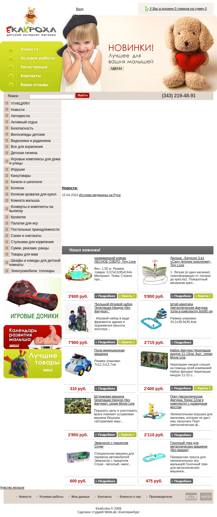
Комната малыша (25, 200)
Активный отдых (24, 122)
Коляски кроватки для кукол (33, 194)
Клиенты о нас (130, 496)
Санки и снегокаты (26, 236)
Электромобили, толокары (33, 271)
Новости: (70, 188)
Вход (79, 9)
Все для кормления (27, 147)
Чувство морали (12, 487)
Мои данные (81, 496)
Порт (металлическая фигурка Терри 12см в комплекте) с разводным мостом (188, 402)
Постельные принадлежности (35, 229)
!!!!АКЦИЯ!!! (20, 103)
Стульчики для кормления (32, 242)
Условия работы (52, 496)
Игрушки (18, 169)
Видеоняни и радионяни (31, 141)
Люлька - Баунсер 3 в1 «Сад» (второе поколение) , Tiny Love (191, 261)
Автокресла (20, 116)
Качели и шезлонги (26, 182)
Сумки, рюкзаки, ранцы (30, 248)
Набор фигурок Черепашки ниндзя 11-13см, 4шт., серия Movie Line (191, 353)
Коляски (17, 188)
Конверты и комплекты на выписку (31, 209)
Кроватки (18, 217)
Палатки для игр (24, 223)
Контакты (105, 496)
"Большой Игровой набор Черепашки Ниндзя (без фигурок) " (113, 307)
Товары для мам (24, 254)
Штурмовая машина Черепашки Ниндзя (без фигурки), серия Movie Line (114, 400)
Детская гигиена (24, 153)
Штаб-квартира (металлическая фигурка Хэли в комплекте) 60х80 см (191, 307)
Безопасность (22, 128)
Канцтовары (21, 176)
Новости (17, 110)
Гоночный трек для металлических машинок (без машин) (189, 446)
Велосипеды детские (28, 135)
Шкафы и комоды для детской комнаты (34, 262)
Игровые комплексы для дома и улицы (34, 161)
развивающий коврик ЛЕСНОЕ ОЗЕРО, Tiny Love (115, 259)
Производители (160, 496)
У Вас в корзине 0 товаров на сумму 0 (176, 8)
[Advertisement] (137, 141)
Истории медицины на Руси (100, 195)
